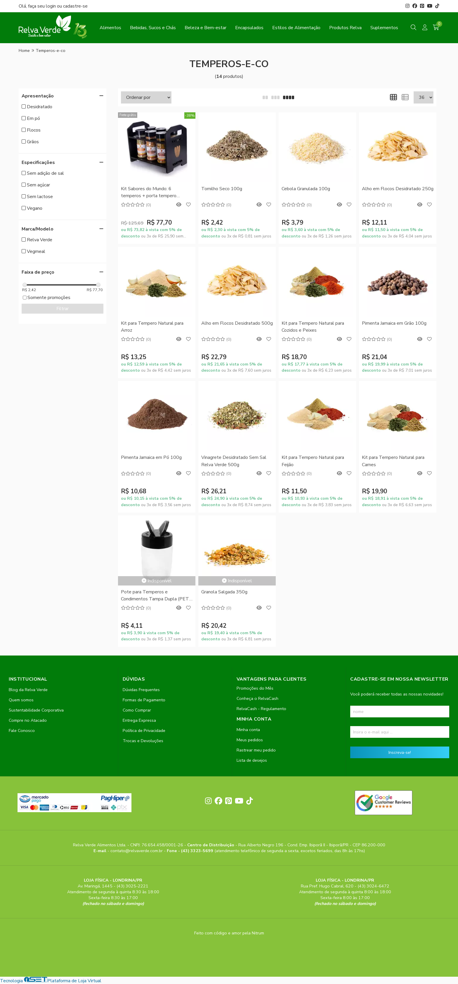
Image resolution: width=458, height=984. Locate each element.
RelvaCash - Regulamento (261, 709)
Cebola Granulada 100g (306, 189)
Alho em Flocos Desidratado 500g (237, 323)
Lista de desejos (252, 760)
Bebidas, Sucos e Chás (153, 28)
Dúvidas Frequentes (141, 690)
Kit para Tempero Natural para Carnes (393, 461)
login (51, 6)
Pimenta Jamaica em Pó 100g (151, 457)
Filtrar (62, 308)
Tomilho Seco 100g (221, 189)
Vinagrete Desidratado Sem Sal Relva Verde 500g (233, 461)
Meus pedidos (250, 740)
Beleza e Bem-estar (205, 28)
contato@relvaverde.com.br (137, 851)
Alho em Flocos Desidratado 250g (397, 189)
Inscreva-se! (399, 752)
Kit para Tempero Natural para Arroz (152, 326)
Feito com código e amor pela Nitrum (229, 933)
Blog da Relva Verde (28, 690)
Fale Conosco (22, 730)
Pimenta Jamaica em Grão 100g (394, 323)
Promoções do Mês (255, 688)
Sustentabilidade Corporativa (36, 710)
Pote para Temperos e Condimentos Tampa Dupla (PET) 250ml (156, 596)
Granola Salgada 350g (224, 592)
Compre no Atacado (28, 720)
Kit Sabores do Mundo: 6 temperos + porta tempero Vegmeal (148, 193)
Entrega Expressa (139, 720)
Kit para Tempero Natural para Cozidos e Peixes (313, 326)
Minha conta (248, 730)
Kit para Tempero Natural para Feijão (313, 461)
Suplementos (384, 28)
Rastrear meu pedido (256, 750)
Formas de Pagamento (144, 700)
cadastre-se (75, 6)
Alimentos (110, 28)
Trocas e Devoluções (143, 741)
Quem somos (21, 700)
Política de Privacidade (144, 730)
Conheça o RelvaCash (257, 698)
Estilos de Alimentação (296, 28)
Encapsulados (249, 28)
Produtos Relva (345, 28)
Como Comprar (137, 710)
